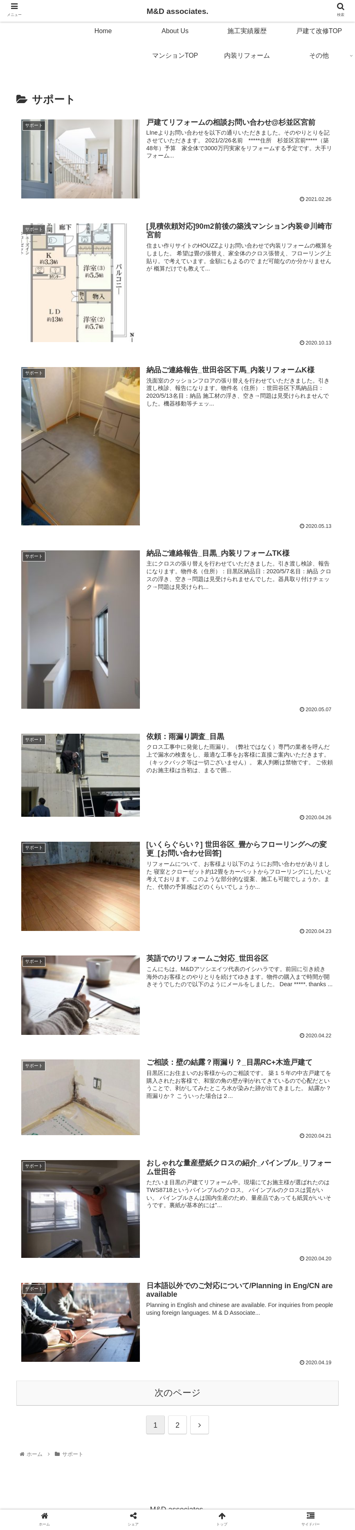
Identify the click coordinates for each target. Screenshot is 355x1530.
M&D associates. (177, 11)
